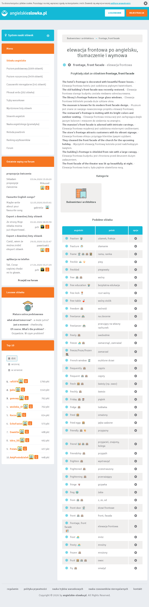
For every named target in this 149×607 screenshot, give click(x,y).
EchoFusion (16, 423)
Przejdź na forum (28, 280)
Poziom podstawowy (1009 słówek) (24, 68)
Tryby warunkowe (15, 100)
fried (72, 415)
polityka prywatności (35, 589)
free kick (75, 293)
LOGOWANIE (114, 13)
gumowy (14, 398)
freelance (75, 316)
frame (73, 254)
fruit (72, 560)
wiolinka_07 (16, 406)
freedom (74, 308)
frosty (73, 545)
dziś (12, 358)
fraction (74, 238)
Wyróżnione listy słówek (19, 108)
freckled (74, 269)
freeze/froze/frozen (81, 350)
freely (73, 335)
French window (78, 360)
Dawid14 (14, 432)
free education (78, 285)
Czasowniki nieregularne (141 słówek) (26, 84)
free (72, 277)
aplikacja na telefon (17, 259)
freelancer (75, 325)
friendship (75, 453)
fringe (73, 484)
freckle (74, 262)
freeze (73, 343)
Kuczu (13, 415)
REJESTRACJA (136, 13)
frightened (76, 469)
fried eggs (75, 422)
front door (75, 508)
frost (72, 537)
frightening (76, 476)
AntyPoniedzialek (19, 457)
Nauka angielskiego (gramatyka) (22, 124)
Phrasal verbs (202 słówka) (20, 92)
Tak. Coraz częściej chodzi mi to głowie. (14, 268)
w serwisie (15, 370)
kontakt (137, 589)
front (73, 515)
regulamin (12, 589)
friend (73, 444)
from (72, 500)
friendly (74, 430)
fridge (73, 407)
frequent (75, 376)
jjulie (12, 390)
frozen (73, 552)
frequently (76, 368)
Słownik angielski (15, 116)
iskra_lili (14, 440)
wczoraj (13, 364)
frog (72, 492)
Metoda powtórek (15, 132)
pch (37, 227)
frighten (74, 461)
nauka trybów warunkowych (67, 589)
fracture (74, 246)
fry (71, 568)
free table (75, 300)
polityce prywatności (120, 3)
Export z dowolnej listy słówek (24, 216)
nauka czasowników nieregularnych (108, 589)
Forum (9, 148)
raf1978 (14, 381)
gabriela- (39, 207)
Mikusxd (44, 183)
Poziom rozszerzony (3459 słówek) (24, 76)
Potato (13, 449)
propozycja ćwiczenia (18, 173)
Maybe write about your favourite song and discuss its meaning (14, 210)
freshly (74, 391)
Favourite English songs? (20, 197)
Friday (73, 399)
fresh (73, 383)
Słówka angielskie (16, 60)
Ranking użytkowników (18, 140)
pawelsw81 (43, 245)
